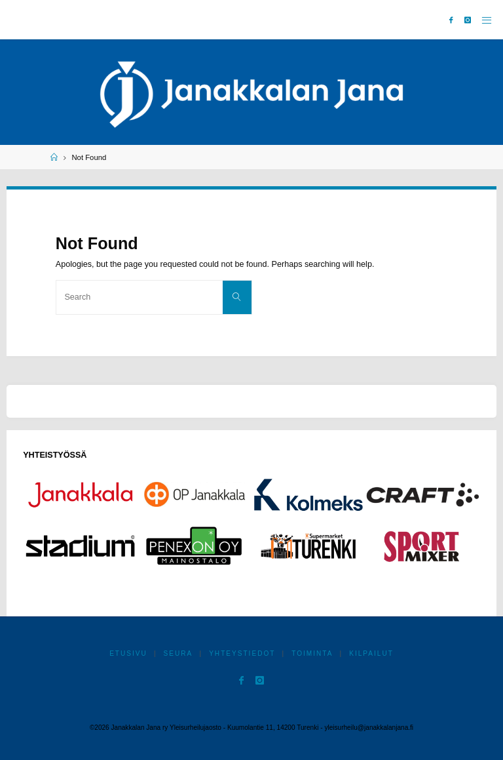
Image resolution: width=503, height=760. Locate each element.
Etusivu (128, 653)
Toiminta (312, 653)
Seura (178, 653)
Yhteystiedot (242, 653)
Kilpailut (371, 653)
